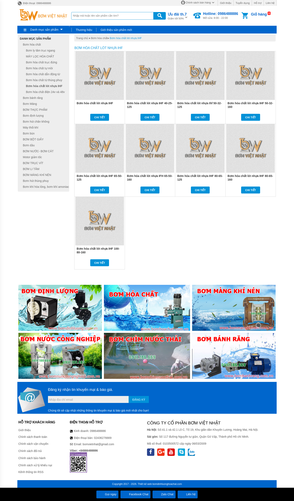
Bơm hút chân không (36, 121)
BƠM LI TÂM (31, 169)
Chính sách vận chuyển (33, 443)
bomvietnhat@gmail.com (98, 444)
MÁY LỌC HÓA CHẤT (40, 56)
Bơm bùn (29, 133)
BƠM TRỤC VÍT (33, 163)
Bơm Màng (30, 103)
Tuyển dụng (243, 2)
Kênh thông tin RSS (30, 472)
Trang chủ (82, 38)
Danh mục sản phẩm (44, 29)
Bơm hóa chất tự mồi (39, 68)
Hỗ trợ (258, 2)
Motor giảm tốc (32, 157)
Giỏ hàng (259, 14)
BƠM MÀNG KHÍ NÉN (37, 175)
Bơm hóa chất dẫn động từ (43, 74)
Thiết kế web (145, 484)
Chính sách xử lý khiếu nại (35, 465)
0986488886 (98, 431)
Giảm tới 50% (177, 16)
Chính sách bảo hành (32, 458)
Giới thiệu (225, 2)
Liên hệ (270, 2)
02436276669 (102, 437)
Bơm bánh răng (33, 98)
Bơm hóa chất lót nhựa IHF (126, 38)
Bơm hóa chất (99, 38)
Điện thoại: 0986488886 (34, 3)
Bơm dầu (29, 145)
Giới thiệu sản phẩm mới (116, 29)
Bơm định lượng (33, 115)
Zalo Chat (164, 494)
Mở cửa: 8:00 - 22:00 (220, 15)
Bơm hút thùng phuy (36, 180)
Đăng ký (138, 399)
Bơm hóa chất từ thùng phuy (44, 80)
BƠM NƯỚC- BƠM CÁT (38, 151)
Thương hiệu (84, 29)
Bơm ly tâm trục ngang (40, 50)
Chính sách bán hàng (198, 2)
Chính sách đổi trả (30, 451)
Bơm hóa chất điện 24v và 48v (45, 92)
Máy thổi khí (30, 127)
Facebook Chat (135, 494)
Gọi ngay (107, 494)
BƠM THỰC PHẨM (35, 109)
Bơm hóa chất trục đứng (41, 62)
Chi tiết (99, 117)
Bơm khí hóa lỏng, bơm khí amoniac (46, 186)
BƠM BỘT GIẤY (33, 139)
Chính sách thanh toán (32, 436)
